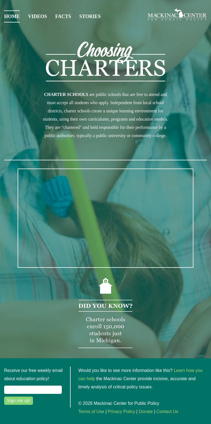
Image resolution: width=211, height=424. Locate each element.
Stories (90, 16)
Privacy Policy (121, 411)
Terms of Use (91, 411)
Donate (146, 411)
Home (12, 16)
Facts (63, 16)
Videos (37, 16)
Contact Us (167, 411)
